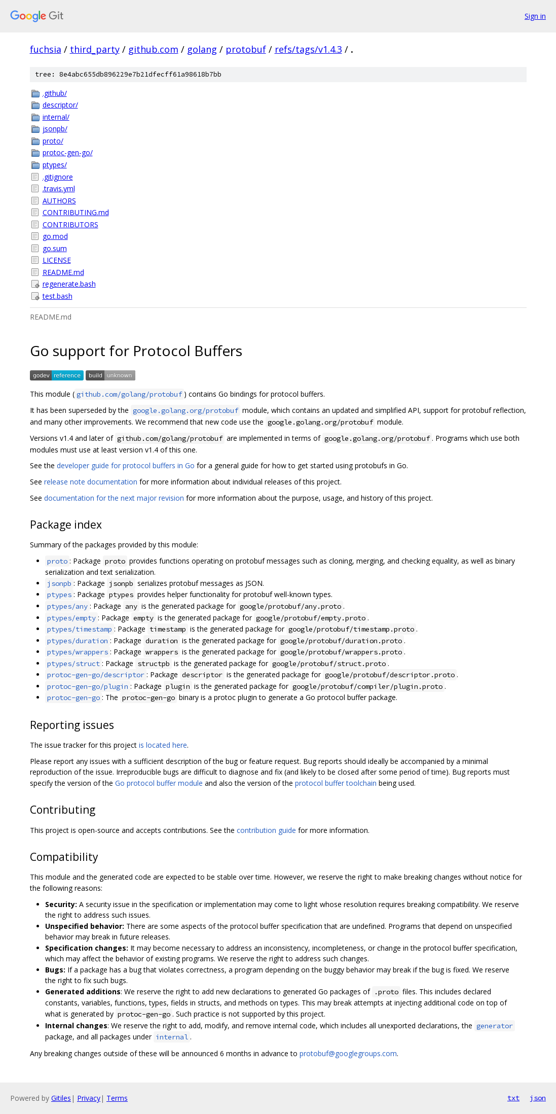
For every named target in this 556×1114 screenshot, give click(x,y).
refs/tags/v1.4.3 (308, 49)
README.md (63, 272)
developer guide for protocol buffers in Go (126, 465)
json (538, 1097)
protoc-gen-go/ (68, 152)
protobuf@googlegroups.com (348, 1053)
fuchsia (45, 49)
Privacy (88, 1098)
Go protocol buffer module (159, 783)
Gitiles (61, 1098)
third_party (95, 49)
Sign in (535, 16)
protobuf (246, 49)
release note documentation (90, 481)
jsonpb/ (55, 128)
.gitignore (58, 177)
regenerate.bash (69, 284)
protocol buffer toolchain (336, 783)
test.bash (57, 296)
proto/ (53, 141)
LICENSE (57, 260)
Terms (117, 1098)
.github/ (55, 93)
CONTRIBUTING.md (76, 212)
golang (202, 49)
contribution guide (266, 830)
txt (513, 1097)
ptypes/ (55, 164)
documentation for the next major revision (114, 498)
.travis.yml (59, 188)
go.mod (55, 236)
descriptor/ (60, 105)
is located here (163, 745)
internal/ (56, 117)
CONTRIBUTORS (70, 224)
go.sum (55, 248)
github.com (153, 49)
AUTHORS (59, 200)
